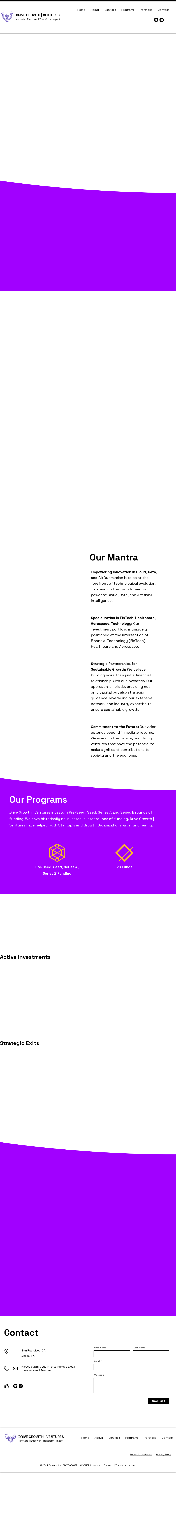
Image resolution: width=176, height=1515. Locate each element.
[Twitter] (156, 20)
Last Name (139, 1347)
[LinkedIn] (161, 20)
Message (99, 1374)
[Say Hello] (158, 1401)
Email (97, 1361)
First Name (100, 1347)
